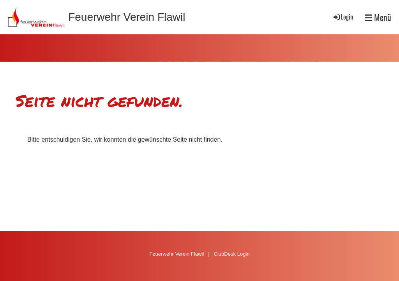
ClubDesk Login (231, 254)
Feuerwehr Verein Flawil (126, 17)
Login (342, 16)
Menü (378, 17)
